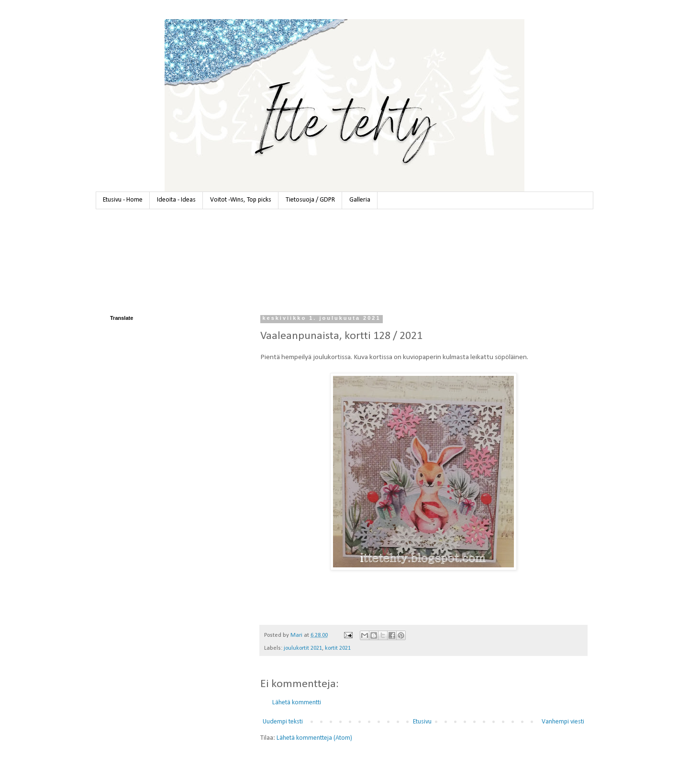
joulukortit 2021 (303, 648)
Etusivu (422, 721)
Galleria (359, 199)
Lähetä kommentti (296, 702)
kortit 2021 (338, 648)
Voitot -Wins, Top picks (240, 199)
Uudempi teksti (283, 721)
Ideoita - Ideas (176, 199)
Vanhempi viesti (563, 721)
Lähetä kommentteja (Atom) (314, 738)
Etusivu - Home (123, 199)
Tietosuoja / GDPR (310, 199)
